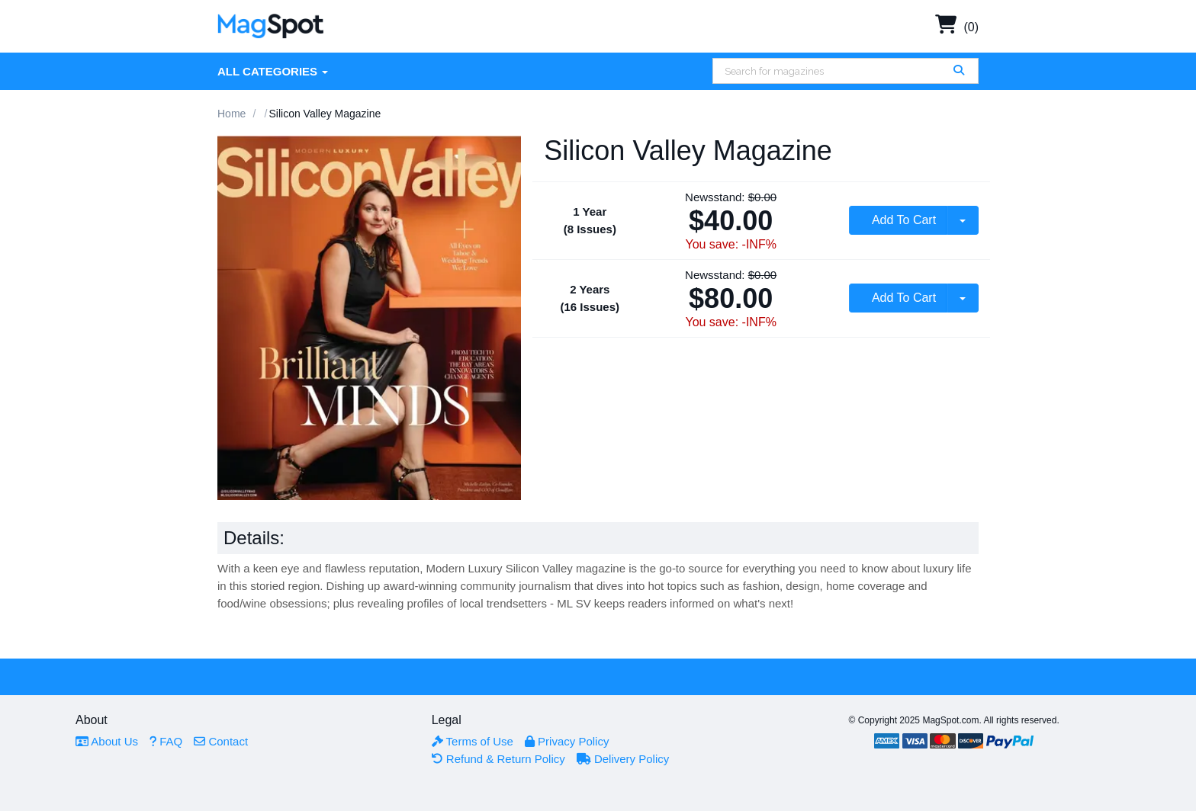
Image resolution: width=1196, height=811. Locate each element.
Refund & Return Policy (498, 758)
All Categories (272, 71)
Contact (221, 741)
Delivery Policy (623, 758)
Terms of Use (472, 741)
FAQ (166, 741)
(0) (957, 27)
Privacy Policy (567, 741)
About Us (107, 741)
